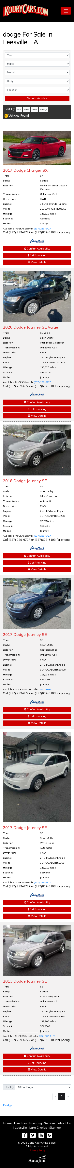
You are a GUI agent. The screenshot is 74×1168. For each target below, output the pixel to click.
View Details (37, 262)
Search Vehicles (37, 98)
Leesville (21, 1127)
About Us (64, 1123)
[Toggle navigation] (66, 11)
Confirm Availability (37, 248)
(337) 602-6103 (46, 689)
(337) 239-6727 (42, 228)
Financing (35, 1123)
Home (7, 1123)
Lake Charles (38, 1127)
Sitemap (55, 1127)
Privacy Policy (37, 1150)
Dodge (7, 1105)
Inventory (20, 1123)
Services (50, 1123)
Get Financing (37, 255)
